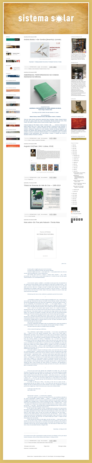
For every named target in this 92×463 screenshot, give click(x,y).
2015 (73, 198)
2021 (73, 150)
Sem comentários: (44, 66)
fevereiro (75, 189)
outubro (75, 158)
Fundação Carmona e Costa (44, 68)
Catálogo (30, 68)
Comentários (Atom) (33, 448)
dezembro (76, 155)
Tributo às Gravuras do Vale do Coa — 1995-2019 (42, 185)
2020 (73, 152)
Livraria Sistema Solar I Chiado (42, 442)
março (75, 171)
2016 (73, 197)
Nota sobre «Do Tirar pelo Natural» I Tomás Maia (42, 222)
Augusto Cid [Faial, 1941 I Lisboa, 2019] (38, 146)
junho (75, 165)
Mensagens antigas (62, 446)
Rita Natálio (43, 140)
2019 (73, 153)
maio (75, 167)
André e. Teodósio (31, 140)
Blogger (63, 456)
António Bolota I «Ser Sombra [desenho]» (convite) (42, 39)
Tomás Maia (50, 442)
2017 (73, 195)
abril (74, 169)
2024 (73, 145)
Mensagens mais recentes (29, 446)
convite (33, 68)
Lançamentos (37, 140)
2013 (73, 202)
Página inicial (46, 446)
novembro (76, 157)
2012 (73, 204)
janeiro (75, 191)
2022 (73, 148)
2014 (73, 200)
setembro (75, 160)
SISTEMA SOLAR (76, 211)
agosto (75, 162)
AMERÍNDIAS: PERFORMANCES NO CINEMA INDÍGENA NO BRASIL (78, 177)
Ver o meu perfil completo (76, 213)
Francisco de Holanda (32, 442)
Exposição (37, 68)
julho (75, 164)
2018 (73, 193)
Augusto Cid (30, 179)
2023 (73, 146)
